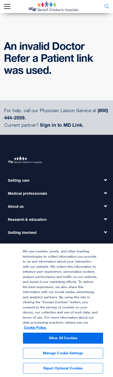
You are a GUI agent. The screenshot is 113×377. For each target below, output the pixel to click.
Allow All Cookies (63, 340)
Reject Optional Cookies (63, 370)
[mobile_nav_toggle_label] (7, 6)
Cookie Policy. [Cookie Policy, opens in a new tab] (35, 330)
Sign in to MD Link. (62, 125)
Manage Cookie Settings (63, 355)
